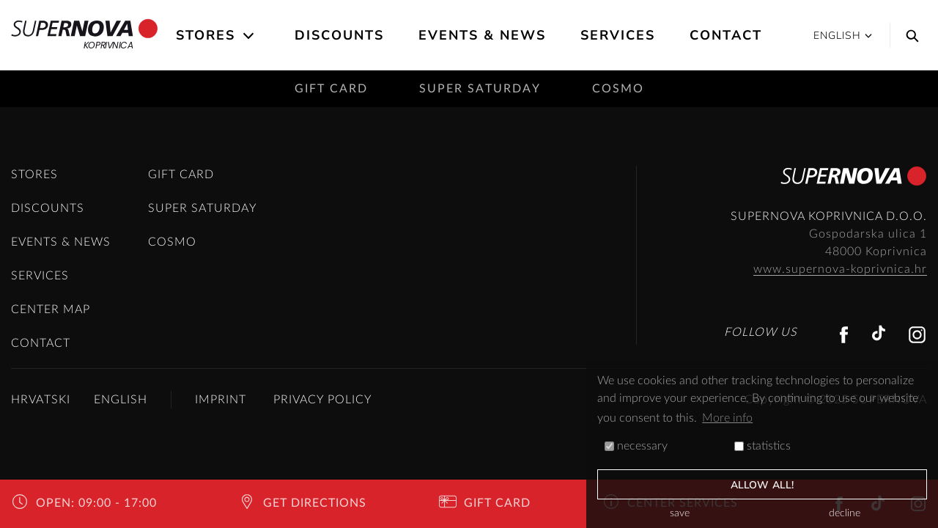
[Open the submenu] (249, 35)
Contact (726, 35)
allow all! (762, 485)
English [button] (842, 36)
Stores (205, 35)
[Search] (908, 35)
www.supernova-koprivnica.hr (840, 269)
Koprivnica (84, 35)
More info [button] (727, 418)
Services (617, 35)
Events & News (482, 35)
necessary (636, 446)
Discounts (339, 35)
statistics (762, 446)
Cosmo (618, 89)
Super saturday (480, 89)
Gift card (331, 89)
